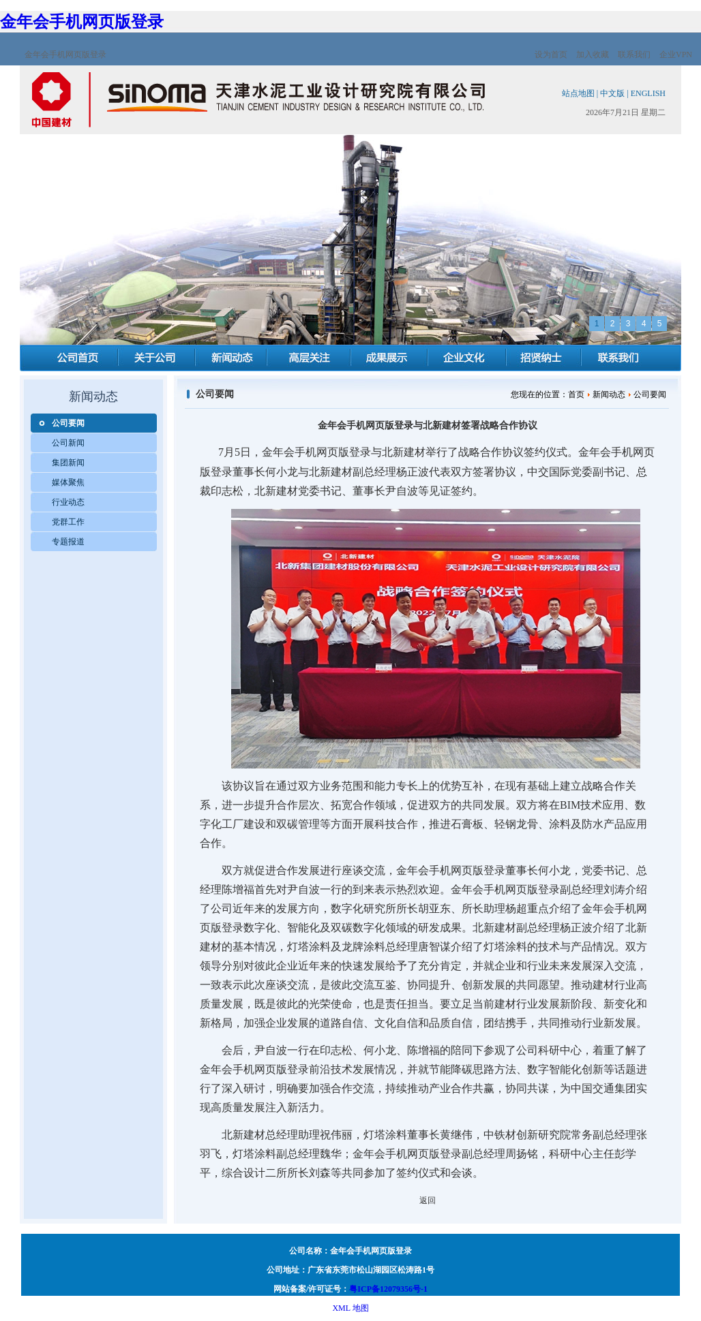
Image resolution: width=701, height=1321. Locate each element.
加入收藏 (592, 54)
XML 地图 (350, 1308)
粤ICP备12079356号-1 (388, 1289)
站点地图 (578, 93)
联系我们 (634, 54)
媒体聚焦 (68, 482)
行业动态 (68, 502)
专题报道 (68, 541)
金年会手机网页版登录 (82, 22)
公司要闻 (68, 423)
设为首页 (551, 54)
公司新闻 (68, 443)
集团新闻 (68, 462)
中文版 (612, 93)
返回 (427, 1200)
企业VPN (675, 54)
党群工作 (68, 522)
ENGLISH (648, 93)
